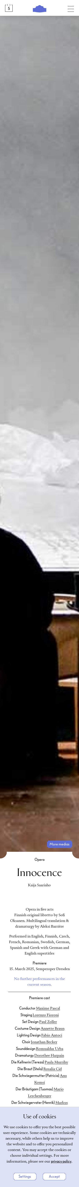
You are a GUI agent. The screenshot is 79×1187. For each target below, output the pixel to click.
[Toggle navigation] (71, 8)
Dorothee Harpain (49, 1055)
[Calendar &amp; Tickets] (9, 8)
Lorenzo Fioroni (46, 1015)
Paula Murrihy (56, 1062)
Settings (25, 1177)
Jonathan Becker (44, 1042)
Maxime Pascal (48, 1008)
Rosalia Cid (52, 1069)
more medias (60, 844)
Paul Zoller (48, 1022)
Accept (54, 1177)
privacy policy (61, 1161)
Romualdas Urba (49, 1049)
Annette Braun (52, 1029)
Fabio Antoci (51, 1035)
